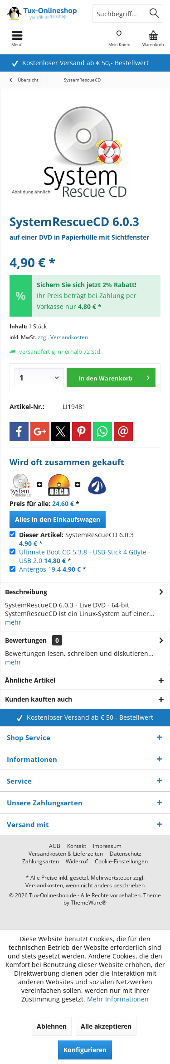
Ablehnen (52, 1026)
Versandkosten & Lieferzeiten (66, 853)
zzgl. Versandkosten (63, 337)
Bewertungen (26, 640)
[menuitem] (153, 38)
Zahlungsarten (40, 861)
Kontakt (76, 846)
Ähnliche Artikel (30, 680)
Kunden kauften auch (38, 699)
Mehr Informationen (118, 999)
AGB (54, 846)
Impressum (107, 846)
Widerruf (77, 861)
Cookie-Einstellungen (121, 861)
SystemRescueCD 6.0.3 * (76, 539)
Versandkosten (44, 885)
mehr (13, 622)
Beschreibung (26, 591)
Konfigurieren (85, 1049)
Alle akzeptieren (106, 1026)
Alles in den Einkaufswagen (57, 519)
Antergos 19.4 (40, 569)
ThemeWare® (89, 902)
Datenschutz (125, 853)
